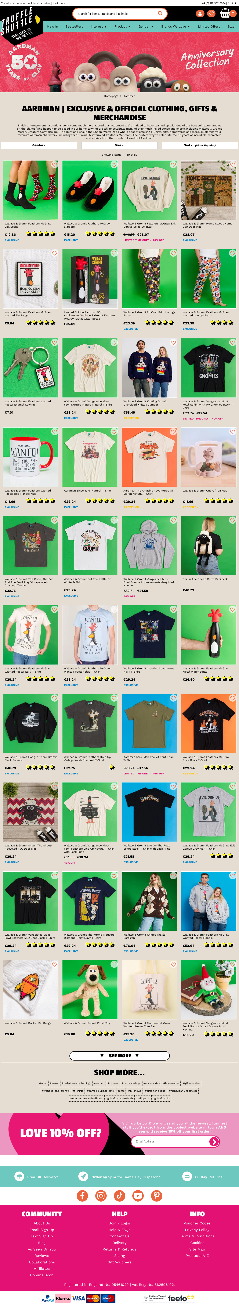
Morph (22, 131)
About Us (42, 1223)
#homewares (171, 1083)
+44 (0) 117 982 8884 (212, 3)
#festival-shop (131, 1083)
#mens (54, 1083)
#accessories (152, 1083)
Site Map (197, 1249)
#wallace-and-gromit (55, 1090)
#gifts (120, 1090)
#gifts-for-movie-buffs (119, 1098)
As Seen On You (42, 1249)
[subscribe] (214, 1141)
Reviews (42, 1256)
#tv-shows (134, 1090)
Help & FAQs (119, 1230)
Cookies (197, 1243)
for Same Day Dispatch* (119, 1177)
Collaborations (42, 1262)
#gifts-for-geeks (155, 1090)
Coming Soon (42, 1275)
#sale (42, 1083)
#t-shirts (77, 1090)
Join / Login (119, 1223)
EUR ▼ (232, 3)
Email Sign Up (41, 1230)
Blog (42, 1243)
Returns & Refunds (119, 1249)
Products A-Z (197, 1256)
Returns (202, 1177)
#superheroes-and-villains (85, 1098)
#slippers (143, 1098)
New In (52, 26)
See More (120, 1056)
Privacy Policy (197, 1230)
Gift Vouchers (119, 1262)
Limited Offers (209, 26)
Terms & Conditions (197, 1236)
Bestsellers (74, 26)
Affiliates (42, 1269)
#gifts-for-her (191, 1083)
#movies (113, 1083)
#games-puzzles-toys (100, 1090)
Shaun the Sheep (90, 131)
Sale (231, 26)
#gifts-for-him (161, 1098)
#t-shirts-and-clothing (76, 1083)
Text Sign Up (42, 1236)
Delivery (119, 1243)
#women (99, 1083)
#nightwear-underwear (183, 1090)
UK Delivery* (36, 1177)
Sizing (119, 1256)
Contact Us (120, 1236)
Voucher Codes (197, 1223)
